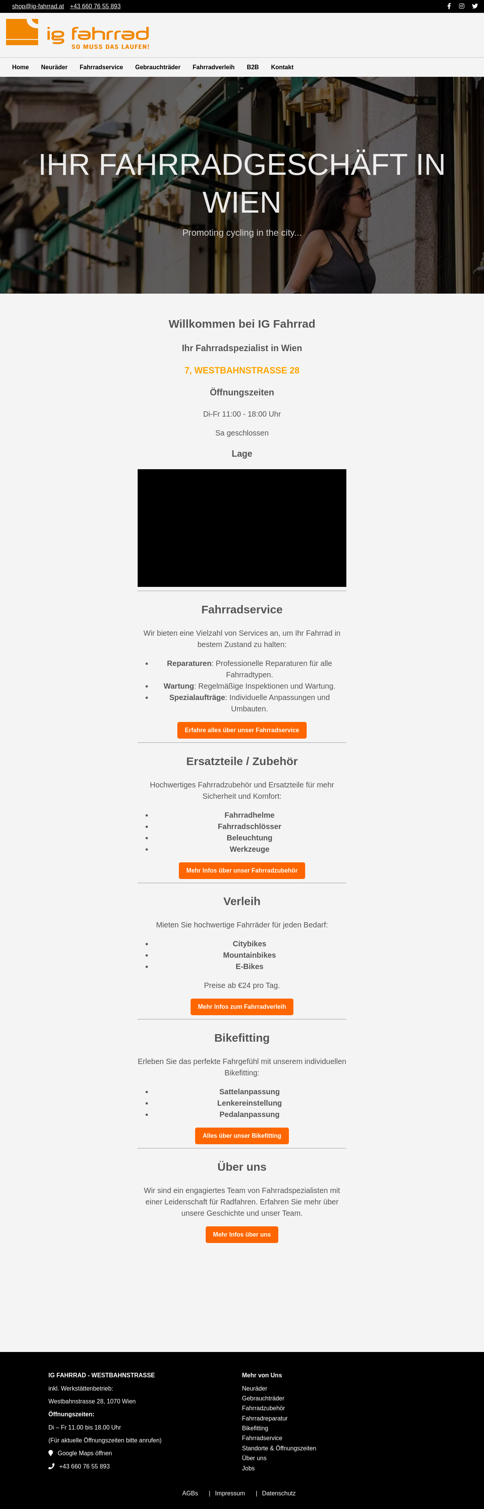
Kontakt (282, 67)
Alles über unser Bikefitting (242, 1136)
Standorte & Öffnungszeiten (279, 1448)
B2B (253, 67)
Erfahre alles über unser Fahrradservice (242, 730)
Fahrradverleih (213, 67)
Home (20, 67)
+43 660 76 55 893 (84, 1466)
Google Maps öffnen (84, 1453)
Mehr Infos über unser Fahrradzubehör (242, 870)
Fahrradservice (101, 67)
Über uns (254, 1458)
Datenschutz (279, 1493)
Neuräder (54, 67)
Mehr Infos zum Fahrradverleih (242, 1006)
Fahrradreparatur (265, 1418)
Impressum (230, 1493)
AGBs (190, 1493)
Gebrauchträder (157, 67)
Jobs (248, 1468)
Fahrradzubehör (263, 1408)
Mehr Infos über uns (242, 1234)
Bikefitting (255, 1428)
